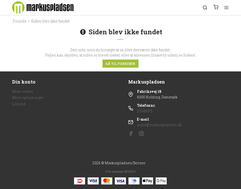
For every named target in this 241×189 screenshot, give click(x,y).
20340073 (144, 111)
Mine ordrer (22, 91)
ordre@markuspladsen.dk (159, 124)
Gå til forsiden (120, 64)
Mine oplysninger (28, 97)
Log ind (18, 103)
